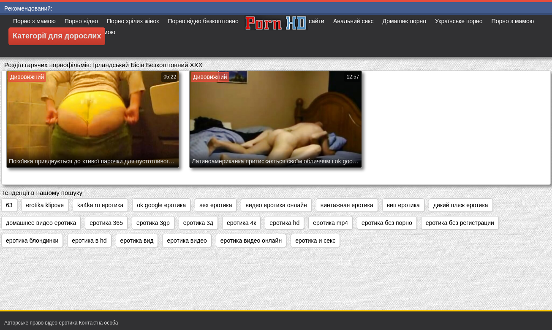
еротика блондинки (32, 240)
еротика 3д (198, 222)
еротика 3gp (153, 222)
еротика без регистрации (460, 222)
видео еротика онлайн (276, 205)
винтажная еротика (347, 205)
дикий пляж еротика (460, 205)
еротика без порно (387, 222)
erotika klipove (45, 205)
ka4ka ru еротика (100, 205)
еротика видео (187, 240)
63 (9, 205)
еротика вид (137, 240)
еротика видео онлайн (251, 240)
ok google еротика (161, 205)
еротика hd (284, 222)
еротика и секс (315, 240)
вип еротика (403, 205)
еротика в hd (89, 240)
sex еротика (215, 205)
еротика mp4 (330, 222)
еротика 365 (106, 222)
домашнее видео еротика (41, 222)
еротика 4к (241, 222)
